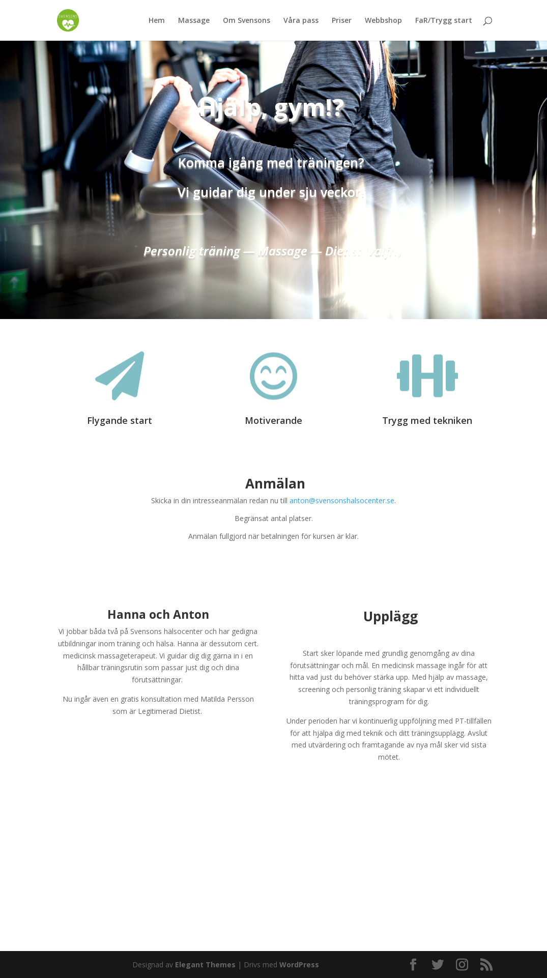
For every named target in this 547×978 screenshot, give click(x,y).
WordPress (299, 964)
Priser (342, 21)
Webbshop (383, 21)
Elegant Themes (205, 964)
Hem (157, 21)
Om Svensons (246, 21)
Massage (194, 21)
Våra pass (301, 21)
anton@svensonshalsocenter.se (342, 500)
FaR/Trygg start (443, 21)
